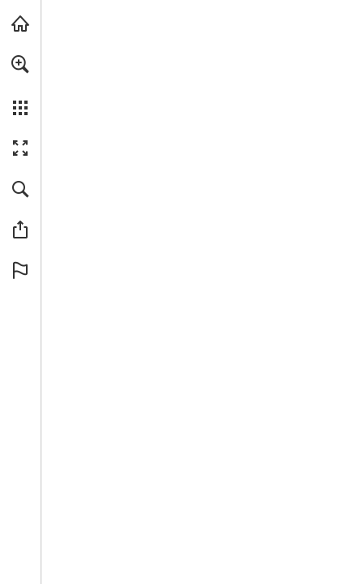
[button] (20, 64)
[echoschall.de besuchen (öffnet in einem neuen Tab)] (20, 23)
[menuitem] (20, 85)
